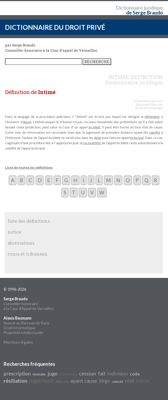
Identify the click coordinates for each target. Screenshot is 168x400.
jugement (41, 380)
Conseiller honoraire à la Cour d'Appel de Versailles (29, 303)
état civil (62, 381)
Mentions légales (18, 342)
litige (104, 381)
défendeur (152, 116)
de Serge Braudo (144, 13)
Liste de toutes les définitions (29, 167)
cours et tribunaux (27, 254)
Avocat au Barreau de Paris (26, 322)
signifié (154, 132)
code (135, 373)
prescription (17, 374)
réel (129, 380)
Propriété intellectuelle (23, 332)
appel (27, 122)
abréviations (21, 243)
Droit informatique (20, 327)
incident (94, 127)
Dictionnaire (129, 8)
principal (137, 137)
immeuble (39, 374)
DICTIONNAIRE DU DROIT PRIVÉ (55, 27)
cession (87, 373)
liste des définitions (29, 221)
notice (14, 232)
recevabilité (92, 143)
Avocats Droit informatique (149, 106)
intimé (143, 381)
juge (53, 373)
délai (97, 137)
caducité (117, 381)
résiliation (15, 380)
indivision (117, 374)
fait (101, 374)
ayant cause (83, 380)
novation (68, 373)
